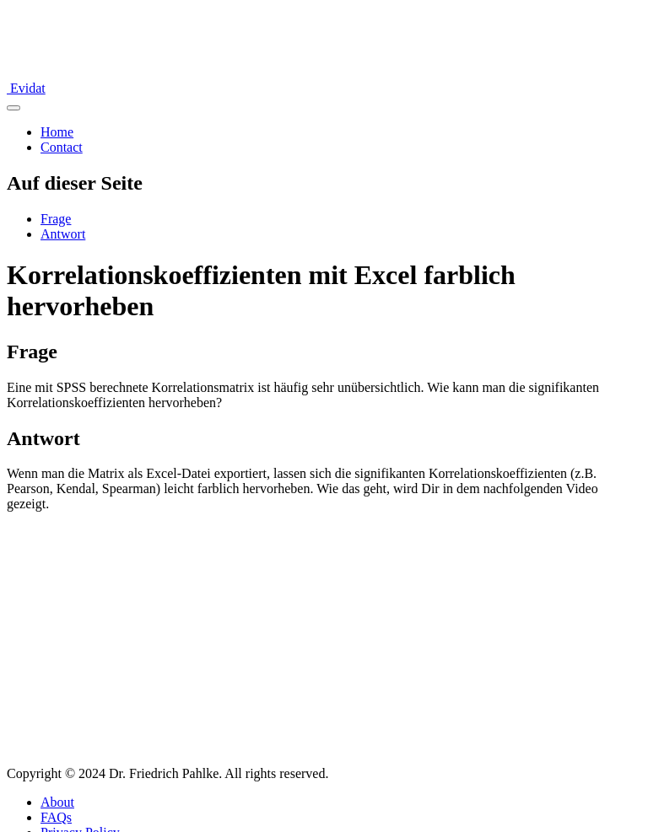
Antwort (62, 234)
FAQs (56, 817)
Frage (55, 219)
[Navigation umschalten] (13, 107)
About (57, 802)
